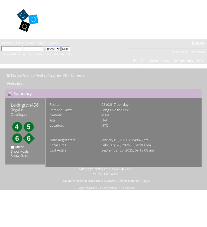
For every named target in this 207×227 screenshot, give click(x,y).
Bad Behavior (71, 181)
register (52, 43)
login (39, 43)
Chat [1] (138, 60)
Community (183, 60)
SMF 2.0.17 (86, 168)
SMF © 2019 (102, 168)
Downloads (159, 60)
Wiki (200, 60)
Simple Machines (122, 168)
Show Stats (19, 155)
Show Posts (20, 151)
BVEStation (70, 19)
